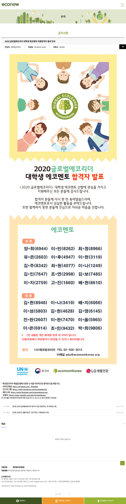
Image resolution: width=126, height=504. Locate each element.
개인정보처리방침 (18, 467)
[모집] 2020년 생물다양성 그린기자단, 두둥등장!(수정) (30, 412)
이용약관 (4, 467)
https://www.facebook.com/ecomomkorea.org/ (29, 392)
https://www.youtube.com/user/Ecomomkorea (27, 395)
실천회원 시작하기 (63, 500)
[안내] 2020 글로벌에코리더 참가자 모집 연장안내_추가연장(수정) (34, 406)
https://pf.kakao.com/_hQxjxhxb (25, 386)
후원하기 (20, 500)
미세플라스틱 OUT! (105, 500)
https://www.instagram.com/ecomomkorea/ (30, 389)
